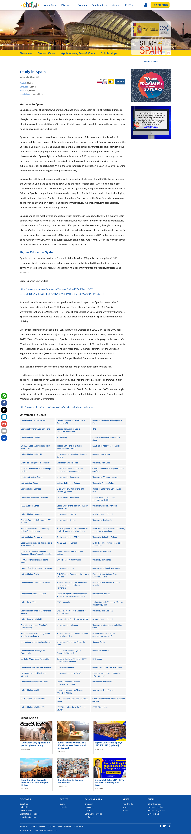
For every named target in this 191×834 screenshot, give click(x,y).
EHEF (129, 5)
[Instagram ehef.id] (169, 826)
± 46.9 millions (37, 94)
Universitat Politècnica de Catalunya (36, 667)
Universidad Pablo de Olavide (33, 420)
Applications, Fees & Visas (78, 53)
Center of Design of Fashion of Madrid (36, 568)
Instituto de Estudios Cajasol (68, 483)
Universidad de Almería (102, 520)
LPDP (87, 811)
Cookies (52, 826)
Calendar (63, 807)
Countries (24, 804)
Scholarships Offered (93, 814)
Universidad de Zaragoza (31, 537)
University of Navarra (65, 667)
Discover (67, 5)
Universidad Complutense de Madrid (107, 667)
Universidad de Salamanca (68, 477)
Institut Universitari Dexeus (32, 477)
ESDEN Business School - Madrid (106, 446)
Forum (120, 81)
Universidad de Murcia (101, 551)
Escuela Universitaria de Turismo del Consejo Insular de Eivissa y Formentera (72, 585)
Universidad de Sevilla (30, 574)
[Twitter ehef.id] (164, 826)
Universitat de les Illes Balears (104, 537)
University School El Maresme (104, 506)
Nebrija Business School (102, 514)
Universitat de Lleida (100, 650)
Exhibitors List (153, 814)
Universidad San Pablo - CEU (33, 707)
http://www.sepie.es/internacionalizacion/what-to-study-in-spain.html (56, 407)
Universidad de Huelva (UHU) (69, 673)
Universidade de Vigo (101, 594)
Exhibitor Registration (157, 811)
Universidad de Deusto (66, 520)
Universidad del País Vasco (103, 690)
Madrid (30, 83)
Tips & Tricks (128, 804)
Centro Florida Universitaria (68, 497)
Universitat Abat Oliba (101, 463)
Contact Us (79, 826)
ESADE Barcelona (100, 707)
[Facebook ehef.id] (160, 826)
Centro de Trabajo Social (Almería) (35, 463)
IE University (62, 437)
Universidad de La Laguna (67, 625)
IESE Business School (30, 506)
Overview (26, 53)
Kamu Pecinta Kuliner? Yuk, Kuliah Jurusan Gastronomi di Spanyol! (72, 745)
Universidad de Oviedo (30, 437)
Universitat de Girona (29, 483)
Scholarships (100, 5)
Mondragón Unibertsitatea (67, 463)
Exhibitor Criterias (155, 807)
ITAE (94, 429)
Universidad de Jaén (65, 568)
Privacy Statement (38, 826)
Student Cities (46, 53)
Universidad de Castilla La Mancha (35, 583)
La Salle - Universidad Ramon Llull (35, 659)
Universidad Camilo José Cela (33, 594)
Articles (116, 5)
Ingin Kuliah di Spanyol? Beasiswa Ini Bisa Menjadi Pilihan (34, 782)
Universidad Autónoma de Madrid (34, 682)
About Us (50, 5)
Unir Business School (101, 454)
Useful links (89, 817)
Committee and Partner (29, 814)
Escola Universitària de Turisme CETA (72, 619)
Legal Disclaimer (64, 826)
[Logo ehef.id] (30, 3)
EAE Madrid (97, 659)
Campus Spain (98, 642)
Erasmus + (89, 807)
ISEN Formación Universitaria (33, 699)
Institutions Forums (28, 817)
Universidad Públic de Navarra (105, 477)
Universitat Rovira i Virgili (31, 619)
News (125, 807)
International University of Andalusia (36, 642)
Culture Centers (26, 811)
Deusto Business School (102, 619)
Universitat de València (101, 560)
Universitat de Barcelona (102, 611)
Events (82, 5)
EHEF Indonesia (154, 804)
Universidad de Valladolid (31, 454)
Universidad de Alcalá (30, 690)
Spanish (33, 87)
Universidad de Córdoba (102, 682)
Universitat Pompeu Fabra (103, 483)
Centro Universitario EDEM (68, 537)
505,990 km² (30, 90)
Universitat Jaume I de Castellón (34, 497)
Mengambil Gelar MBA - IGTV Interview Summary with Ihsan (109, 782)
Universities (24, 807)
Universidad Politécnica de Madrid (106, 568)
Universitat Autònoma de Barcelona (35, 429)
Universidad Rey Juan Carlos (69, 560)
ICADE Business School (67, 543)
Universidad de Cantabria (31, 514)
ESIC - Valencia (63, 602)
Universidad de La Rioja (66, 514)
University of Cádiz (28, 602)
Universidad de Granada (31, 489)
